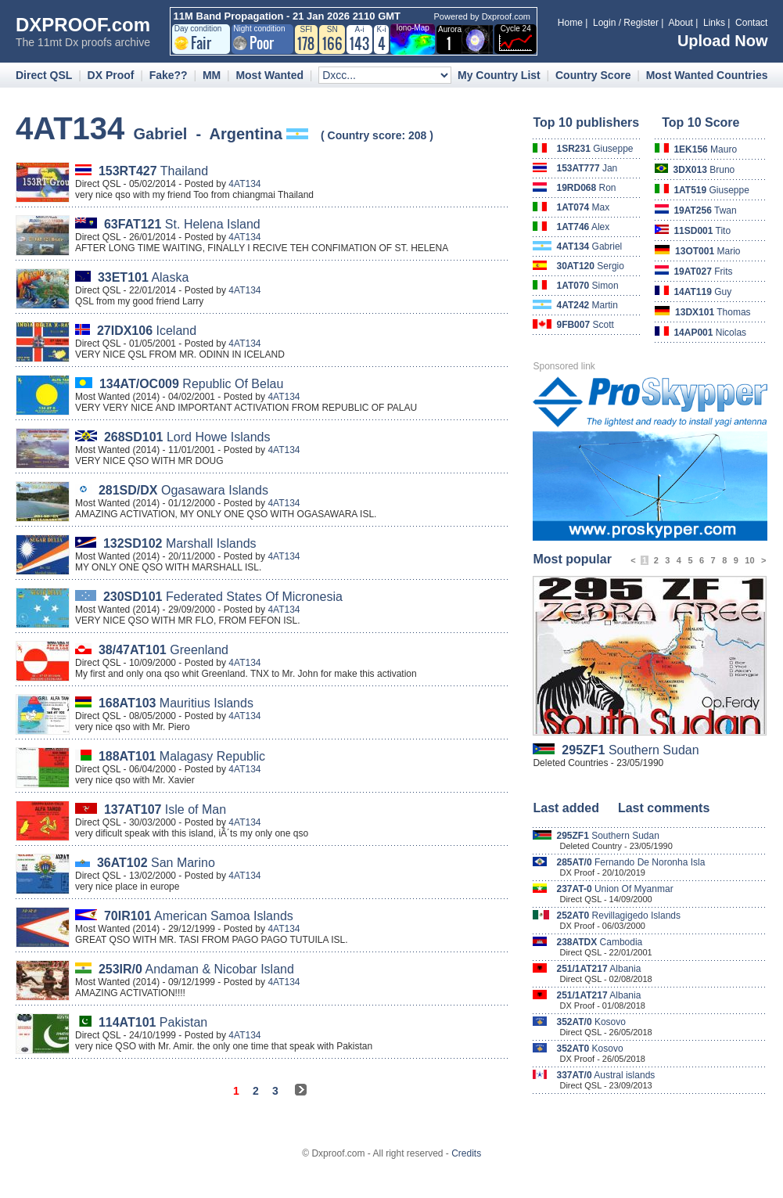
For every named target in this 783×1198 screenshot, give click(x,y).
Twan (704, 210)
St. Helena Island (182, 224)
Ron (586, 187)
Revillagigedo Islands (618, 915)
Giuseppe (594, 148)
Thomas (713, 312)
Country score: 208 (377, 135)
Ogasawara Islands (183, 490)
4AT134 (244, 183)
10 (749, 560)
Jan (586, 168)
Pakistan (153, 1022)
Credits (466, 1153)
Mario (707, 251)
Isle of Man (165, 809)
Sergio (590, 266)
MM (212, 75)
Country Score (592, 75)
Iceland (146, 330)
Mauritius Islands (176, 703)
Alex (582, 226)
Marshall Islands (180, 543)
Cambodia (599, 942)
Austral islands (605, 1075)
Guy (702, 291)
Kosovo (591, 1021)
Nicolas (709, 332)
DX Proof (111, 75)
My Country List (499, 75)
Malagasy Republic (182, 756)
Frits (702, 271)
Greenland (163, 650)
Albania (598, 968)
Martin (587, 305)
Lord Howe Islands (187, 437)
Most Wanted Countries (707, 75)
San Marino (156, 862)
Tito (702, 230)
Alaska (143, 277)
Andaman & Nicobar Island (196, 969)
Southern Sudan (630, 750)
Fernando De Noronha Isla (630, 862)
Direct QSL (44, 75)
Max (582, 207)
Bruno (704, 169)
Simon (587, 285)
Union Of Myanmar (614, 888)
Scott (584, 324)
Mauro (705, 149)
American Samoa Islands (198, 916)
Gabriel (589, 246)
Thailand (153, 171)
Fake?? (168, 75)
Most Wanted (269, 75)
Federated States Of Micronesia (223, 596)
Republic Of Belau (191, 383)
